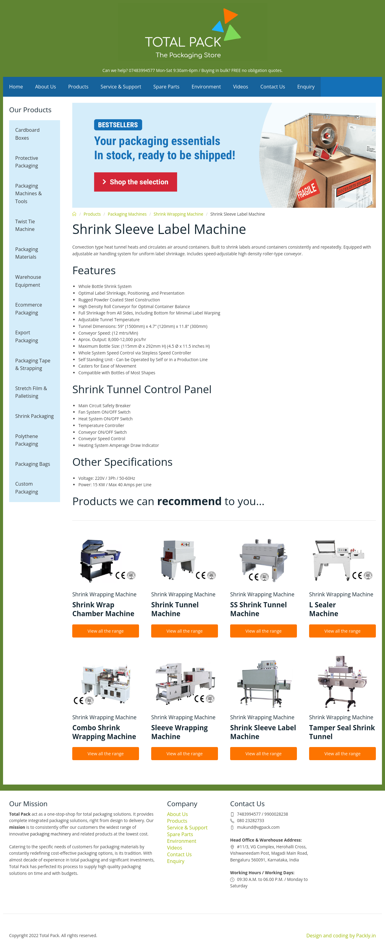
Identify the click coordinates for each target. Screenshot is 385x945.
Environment (206, 86)
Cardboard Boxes (27, 134)
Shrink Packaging (34, 416)
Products (78, 86)
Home (16, 86)
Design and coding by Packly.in (341, 935)
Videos (240, 86)
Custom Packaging (26, 487)
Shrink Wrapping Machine (178, 214)
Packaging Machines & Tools (28, 193)
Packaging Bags (32, 464)
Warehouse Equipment (28, 281)
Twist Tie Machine (25, 225)
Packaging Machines (127, 214)
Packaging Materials (26, 253)
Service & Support (121, 86)
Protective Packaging (26, 162)
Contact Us (272, 86)
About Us (45, 86)
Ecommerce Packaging (28, 308)
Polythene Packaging (26, 440)
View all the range (105, 631)
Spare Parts (166, 86)
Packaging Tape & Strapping (32, 364)
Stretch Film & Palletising (31, 392)
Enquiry (306, 86)
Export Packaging (26, 336)
